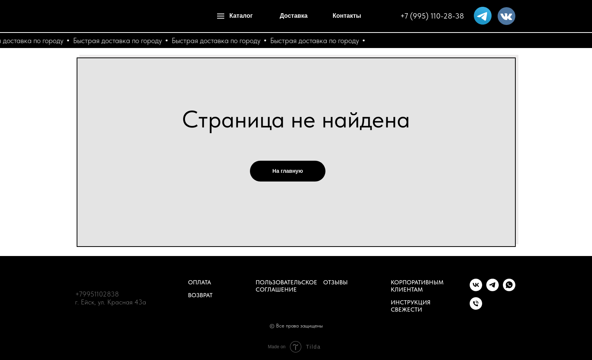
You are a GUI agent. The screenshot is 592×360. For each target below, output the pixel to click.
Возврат (200, 295)
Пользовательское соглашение (286, 286)
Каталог (241, 15)
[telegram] (492, 289)
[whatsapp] (509, 289)
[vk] (476, 289)
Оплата (199, 282)
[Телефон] (476, 307)
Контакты (347, 15)
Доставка (294, 15)
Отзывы (335, 282)
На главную (288, 171)
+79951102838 (97, 294)
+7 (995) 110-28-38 (432, 15)
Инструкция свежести (410, 306)
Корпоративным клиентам (417, 286)
